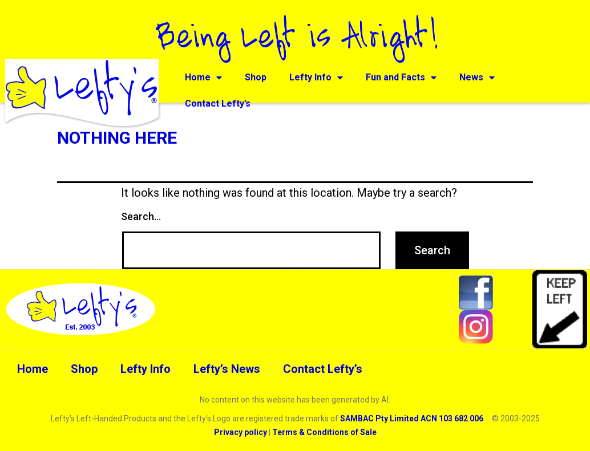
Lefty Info (316, 77)
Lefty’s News (226, 369)
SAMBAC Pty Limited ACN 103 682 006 (411, 418)
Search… (141, 216)
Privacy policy (240, 432)
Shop (255, 77)
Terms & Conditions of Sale (324, 432)
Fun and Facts (401, 77)
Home (203, 77)
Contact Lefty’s (217, 103)
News (477, 77)
